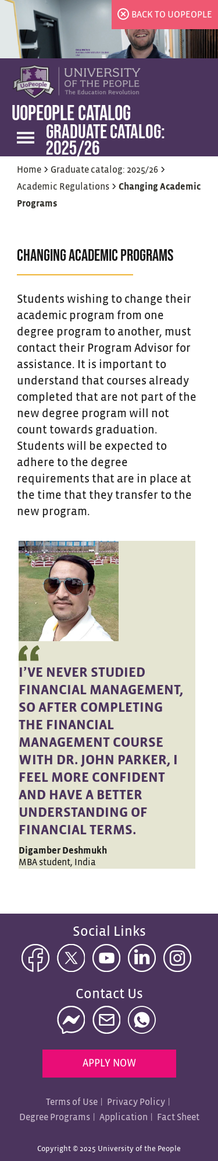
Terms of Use (72, 1102)
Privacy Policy (136, 1102)
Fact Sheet (178, 1117)
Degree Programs (54, 1117)
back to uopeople (171, 15)
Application (123, 1117)
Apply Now (109, 1064)
